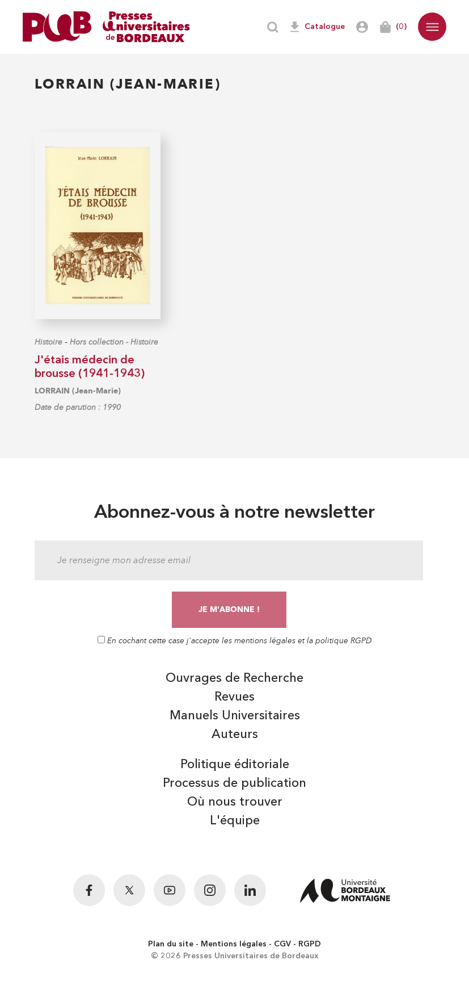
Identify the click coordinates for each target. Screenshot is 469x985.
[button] (432, 26)
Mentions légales (234, 944)
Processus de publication (234, 783)
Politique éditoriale (234, 764)
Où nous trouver (234, 802)
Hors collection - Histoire (114, 342)
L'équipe (235, 821)
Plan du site (170, 944)
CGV (282, 944)
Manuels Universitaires (235, 716)
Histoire (48, 342)
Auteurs (235, 734)
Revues (234, 697)
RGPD (309, 944)
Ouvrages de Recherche (234, 678)
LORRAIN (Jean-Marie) (78, 391)
